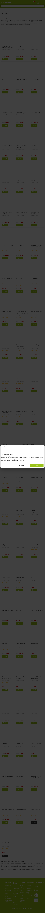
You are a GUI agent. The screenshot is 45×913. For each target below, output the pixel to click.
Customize (22, 465)
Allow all (36, 465)
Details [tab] (22, 450)
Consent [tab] (8, 450)
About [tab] (37, 450)
